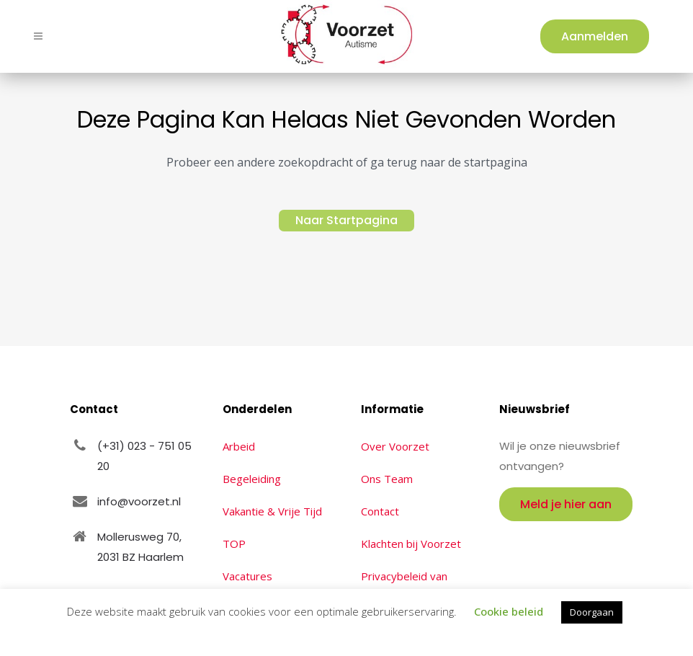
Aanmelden (593, 36)
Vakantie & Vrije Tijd (272, 511)
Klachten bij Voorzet (411, 543)
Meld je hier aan (566, 504)
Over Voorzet (395, 446)
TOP (234, 543)
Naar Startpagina (346, 220)
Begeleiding (252, 478)
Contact (380, 511)
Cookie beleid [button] (508, 611)
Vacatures (247, 576)
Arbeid (239, 446)
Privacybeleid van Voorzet (404, 586)
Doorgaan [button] (592, 612)
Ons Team (387, 478)
